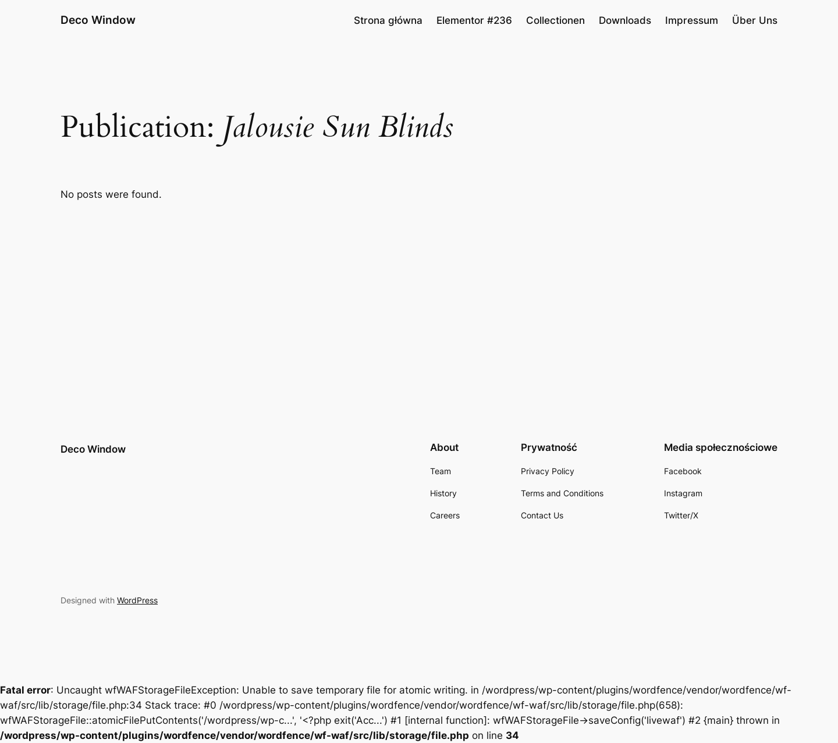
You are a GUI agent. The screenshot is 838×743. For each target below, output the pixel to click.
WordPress (137, 600)
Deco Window (98, 20)
